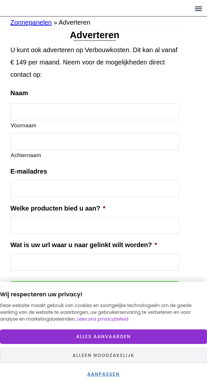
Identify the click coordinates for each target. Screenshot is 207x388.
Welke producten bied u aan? (57, 208)
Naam (19, 93)
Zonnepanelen (31, 22)
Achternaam (26, 155)
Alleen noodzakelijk (103, 355)
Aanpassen (103, 374)
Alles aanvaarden (103, 336)
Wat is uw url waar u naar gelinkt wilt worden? (83, 244)
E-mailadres (28, 171)
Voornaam (23, 125)
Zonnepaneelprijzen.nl (65, 8)
